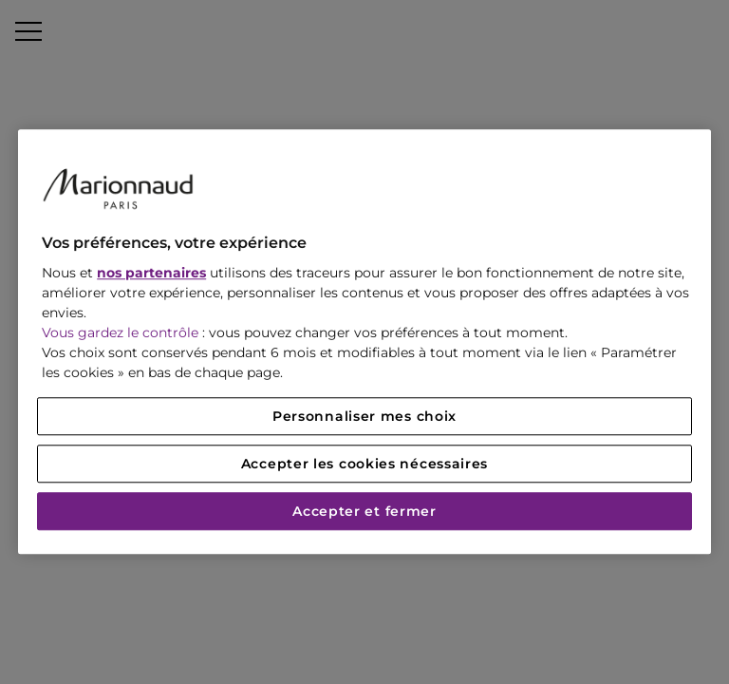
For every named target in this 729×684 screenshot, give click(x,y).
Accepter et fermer (364, 512)
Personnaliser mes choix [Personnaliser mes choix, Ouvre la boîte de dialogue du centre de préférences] (364, 417)
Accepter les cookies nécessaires (364, 464)
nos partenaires (151, 273)
